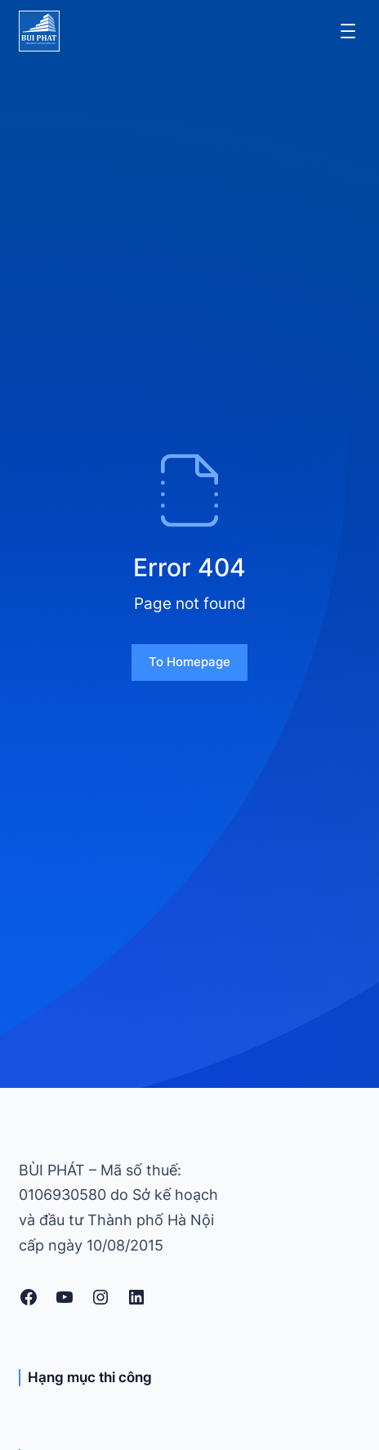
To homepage (189, 661)
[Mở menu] (348, 31)
